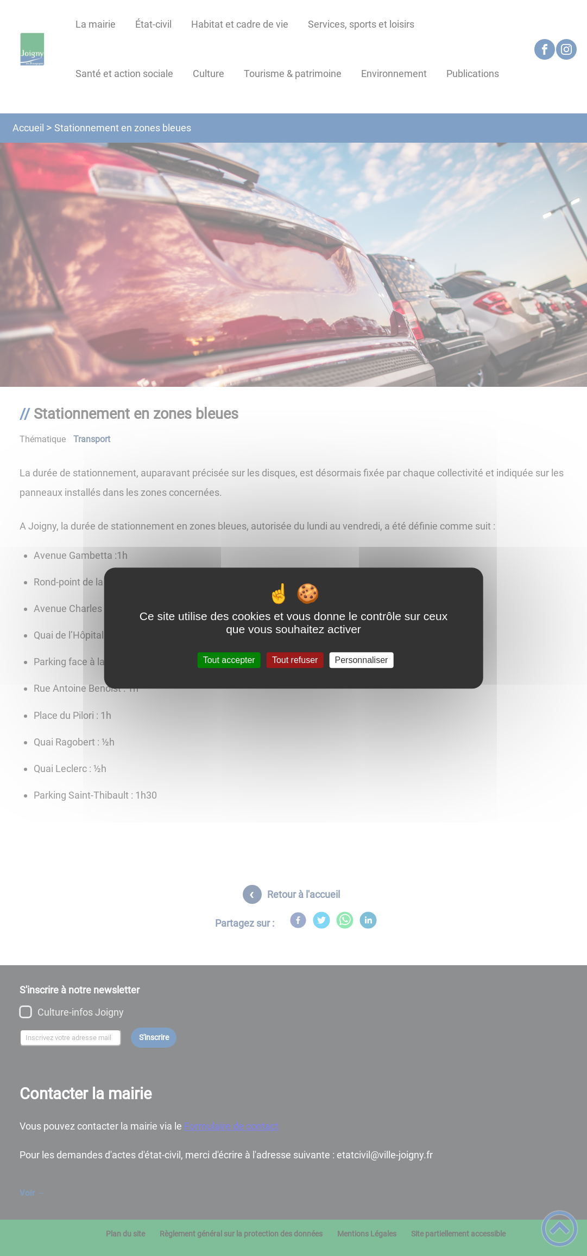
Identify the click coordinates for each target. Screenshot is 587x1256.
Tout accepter (229, 660)
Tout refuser (295, 660)
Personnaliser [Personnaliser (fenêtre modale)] (361, 660)
